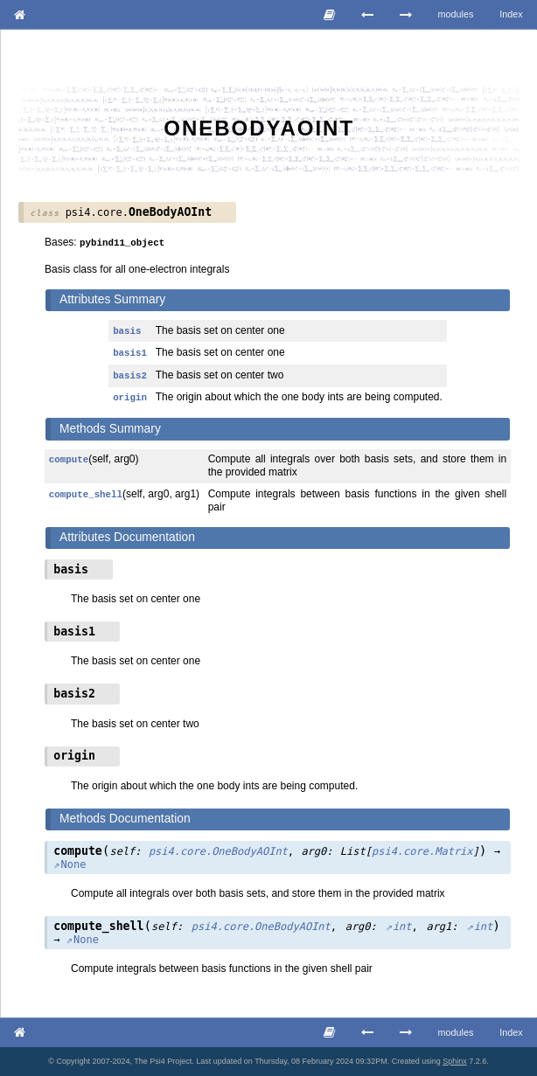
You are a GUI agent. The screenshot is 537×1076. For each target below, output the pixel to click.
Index (510, 14)
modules (456, 14)
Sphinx (455, 1061)
